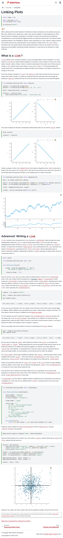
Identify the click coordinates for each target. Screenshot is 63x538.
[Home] (2, 8)
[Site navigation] (2, 2)
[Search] (56, 2)
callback (36, 279)
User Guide (8, 7)
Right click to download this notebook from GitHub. (16, 521)
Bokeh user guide (36, 312)
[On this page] (60, 2)
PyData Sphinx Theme (50, 534)
